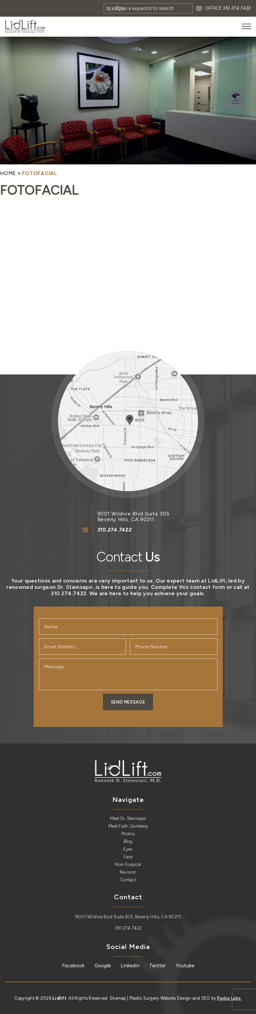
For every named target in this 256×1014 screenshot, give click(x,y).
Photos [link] (128, 833)
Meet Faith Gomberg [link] (128, 826)
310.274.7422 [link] (237, 8)
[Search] (148, 8)
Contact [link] (128, 879)
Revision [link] (128, 872)
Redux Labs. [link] (229, 998)
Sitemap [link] (118, 998)
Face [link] (127, 856)
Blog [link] (128, 841)
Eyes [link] (127, 849)
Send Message (128, 702)
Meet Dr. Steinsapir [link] (128, 818)
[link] (25, 26)
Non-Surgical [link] (128, 864)
